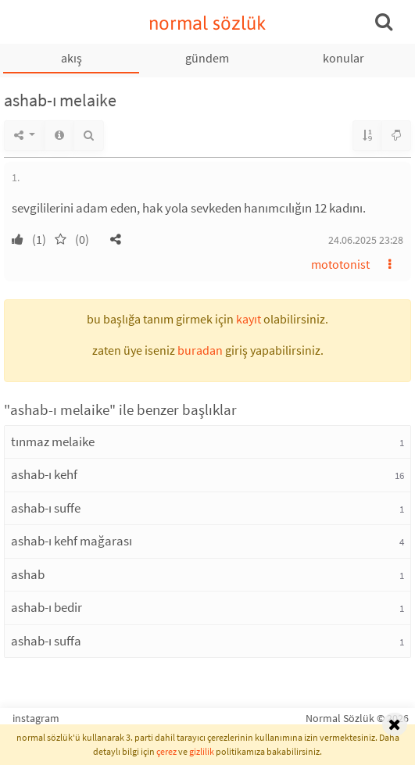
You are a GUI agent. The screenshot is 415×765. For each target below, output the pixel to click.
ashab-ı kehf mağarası (71, 540)
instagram (36, 718)
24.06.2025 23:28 (365, 240)
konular (343, 58)
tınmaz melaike (53, 441)
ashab (28, 574)
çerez (166, 751)
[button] (115, 239)
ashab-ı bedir (46, 607)
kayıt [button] (248, 319)
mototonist (340, 264)
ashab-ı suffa (46, 640)
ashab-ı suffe (45, 508)
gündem (207, 58)
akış (71, 58)
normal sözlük (207, 23)
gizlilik (201, 751)
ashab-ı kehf (44, 474)
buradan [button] (200, 350)
